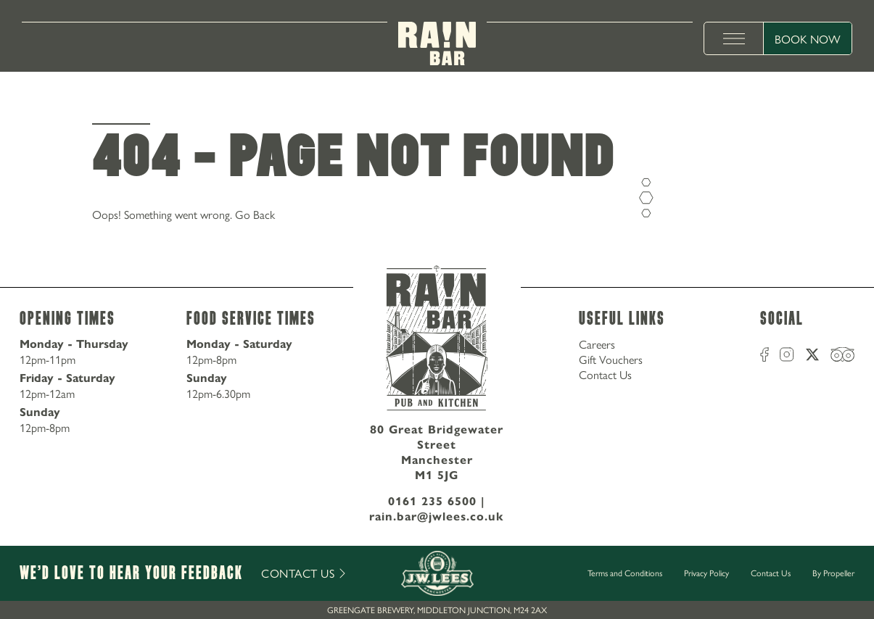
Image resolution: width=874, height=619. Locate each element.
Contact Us (605, 374)
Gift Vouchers (611, 359)
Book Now (808, 38)
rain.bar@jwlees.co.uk (436, 516)
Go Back (255, 214)
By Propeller (833, 572)
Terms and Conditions (625, 572)
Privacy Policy (706, 572)
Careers (597, 344)
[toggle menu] (734, 38)
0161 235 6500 (432, 501)
